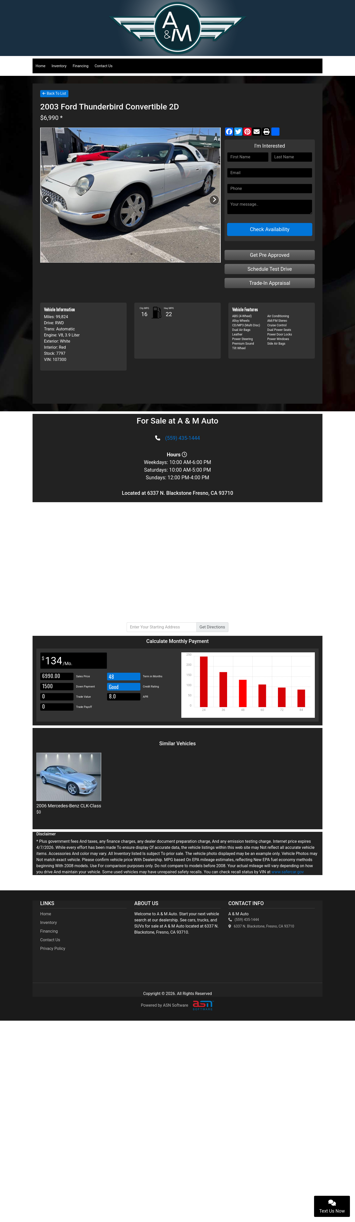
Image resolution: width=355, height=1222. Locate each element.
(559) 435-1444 (182, 438)
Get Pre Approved (269, 255)
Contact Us (104, 66)
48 (111, 676)
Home (41, 66)
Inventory (59, 66)
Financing (80, 66)
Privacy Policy (52, 948)
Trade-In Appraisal (269, 283)
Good (114, 687)
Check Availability (270, 229)
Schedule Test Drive (269, 269)
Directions (212, 627)
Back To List (54, 93)
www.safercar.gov (288, 871)
